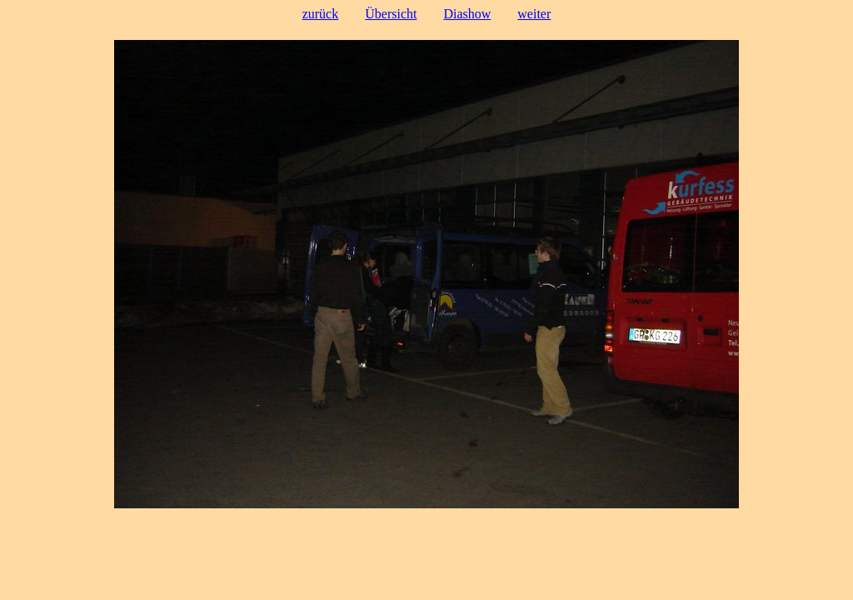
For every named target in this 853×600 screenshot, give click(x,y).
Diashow (467, 14)
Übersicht (391, 14)
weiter (534, 14)
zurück (320, 14)
